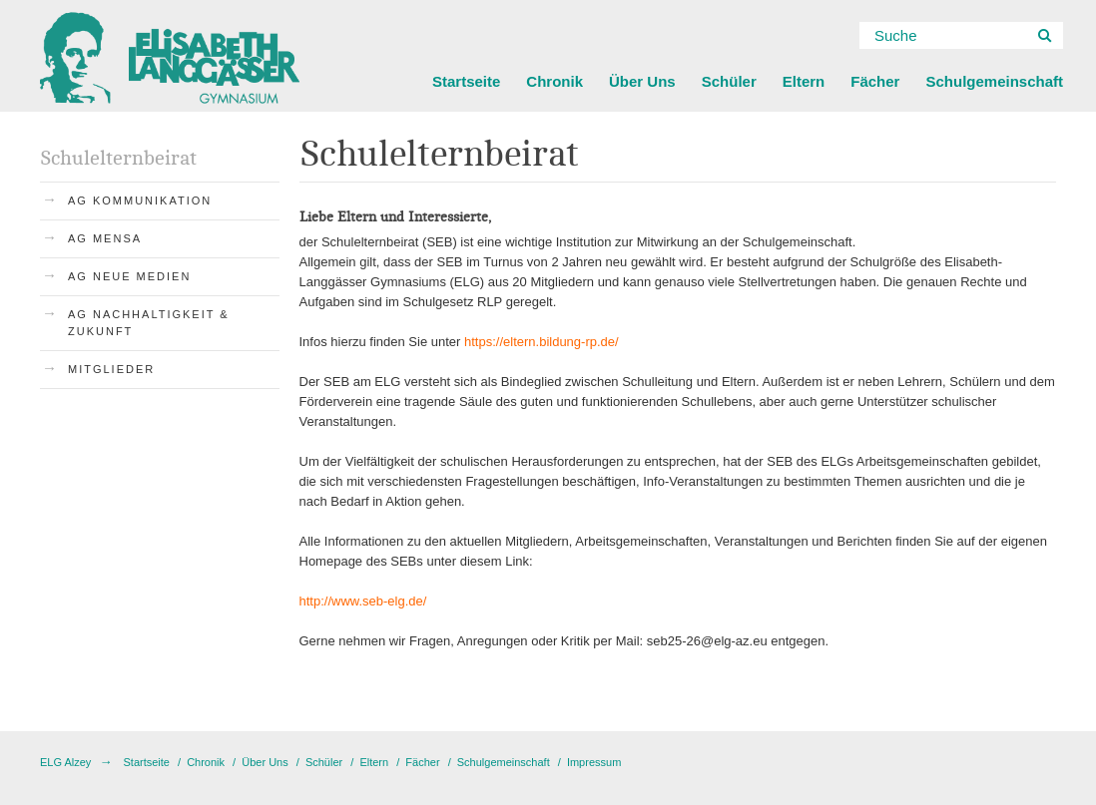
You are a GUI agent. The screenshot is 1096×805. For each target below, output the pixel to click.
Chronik (554, 81)
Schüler (729, 81)
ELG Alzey (65, 762)
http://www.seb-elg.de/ (363, 601)
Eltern (804, 81)
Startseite (466, 81)
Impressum (594, 762)
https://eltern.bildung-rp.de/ (541, 341)
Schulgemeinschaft (994, 81)
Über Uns (642, 81)
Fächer (874, 81)
